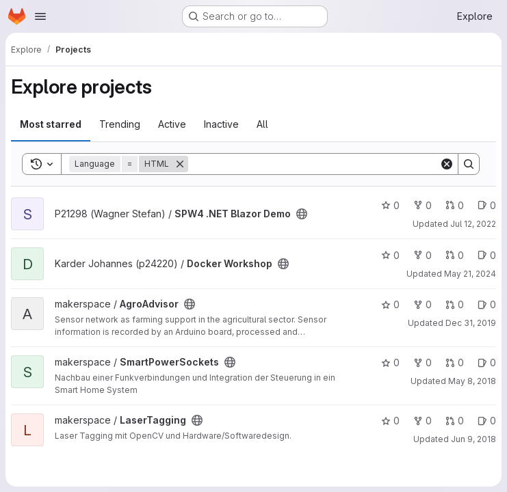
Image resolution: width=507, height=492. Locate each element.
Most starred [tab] (50, 124)
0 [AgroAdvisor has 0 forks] (422, 304)
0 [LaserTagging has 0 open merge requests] (454, 420)
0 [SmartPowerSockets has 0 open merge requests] (454, 362)
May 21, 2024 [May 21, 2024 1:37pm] (470, 274)
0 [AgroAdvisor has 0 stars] (390, 304)
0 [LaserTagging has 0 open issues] (487, 420)
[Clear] (447, 164)
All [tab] (262, 124)
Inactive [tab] (221, 124)
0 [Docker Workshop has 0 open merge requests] (454, 255)
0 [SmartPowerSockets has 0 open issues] (487, 362)
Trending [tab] (119, 124)
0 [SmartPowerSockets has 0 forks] (422, 362)
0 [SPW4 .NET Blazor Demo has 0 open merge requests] (454, 205)
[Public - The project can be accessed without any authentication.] (301, 213)
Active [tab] (172, 124)
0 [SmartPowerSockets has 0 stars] (390, 362)
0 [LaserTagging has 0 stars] (390, 420)
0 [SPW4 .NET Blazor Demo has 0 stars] (390, 205)
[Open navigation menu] (40, 16)
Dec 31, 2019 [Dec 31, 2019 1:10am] (470, 323)
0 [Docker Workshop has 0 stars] (390, 255)
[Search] (314, 164)
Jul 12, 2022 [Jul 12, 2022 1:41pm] (473, 224)
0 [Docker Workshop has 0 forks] (422, 255)
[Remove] (180, 164)
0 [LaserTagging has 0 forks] (422, 420)
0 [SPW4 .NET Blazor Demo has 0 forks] (422, 205)
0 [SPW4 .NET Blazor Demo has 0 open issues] (487, 205)
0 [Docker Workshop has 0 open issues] (487, 255)
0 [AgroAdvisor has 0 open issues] (487, 304)
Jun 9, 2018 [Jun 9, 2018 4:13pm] (473, 439)
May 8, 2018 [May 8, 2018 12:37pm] (472, 381)
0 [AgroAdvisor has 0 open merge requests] (454, 304)
